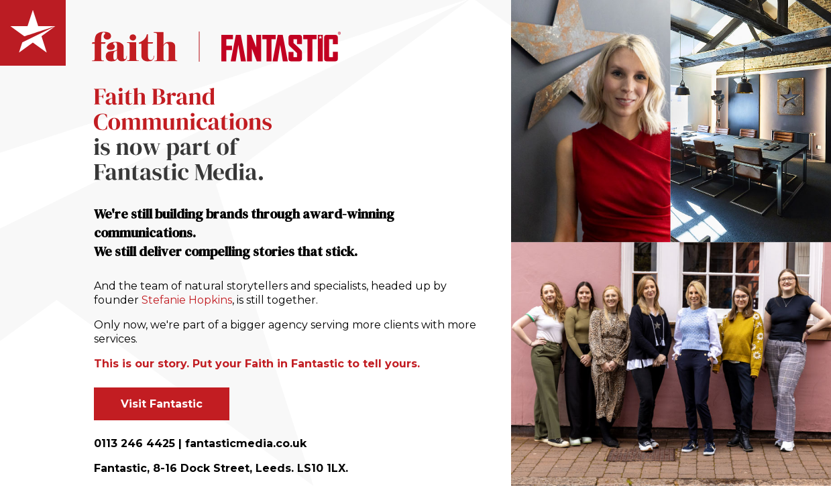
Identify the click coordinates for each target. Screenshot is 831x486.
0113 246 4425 (134, 443)
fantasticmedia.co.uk (246, 443)
